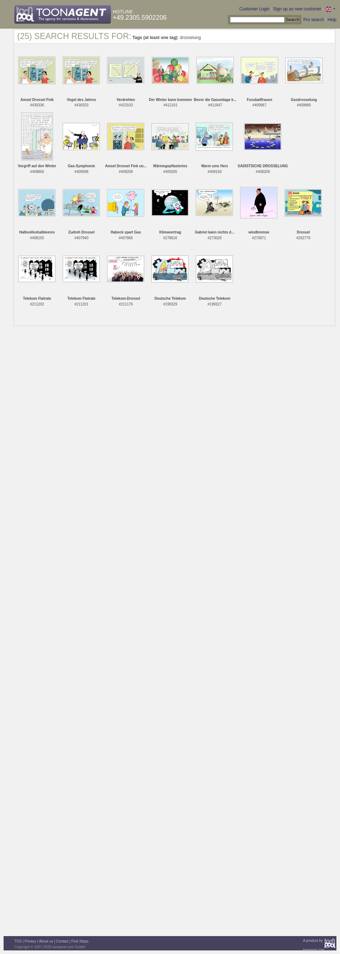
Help (331, 19)
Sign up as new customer (297, 8)
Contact (62, 941)
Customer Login (254, 8)
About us (46, 941)
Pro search (313, 19)
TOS (17, 941)
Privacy (31, 941)
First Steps (79, 941)
